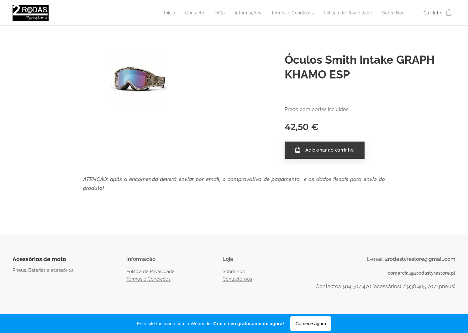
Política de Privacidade (150, 271)
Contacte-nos (237, 279)
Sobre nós (234, 271)
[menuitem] (158, 13)
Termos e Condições (148, 279)
